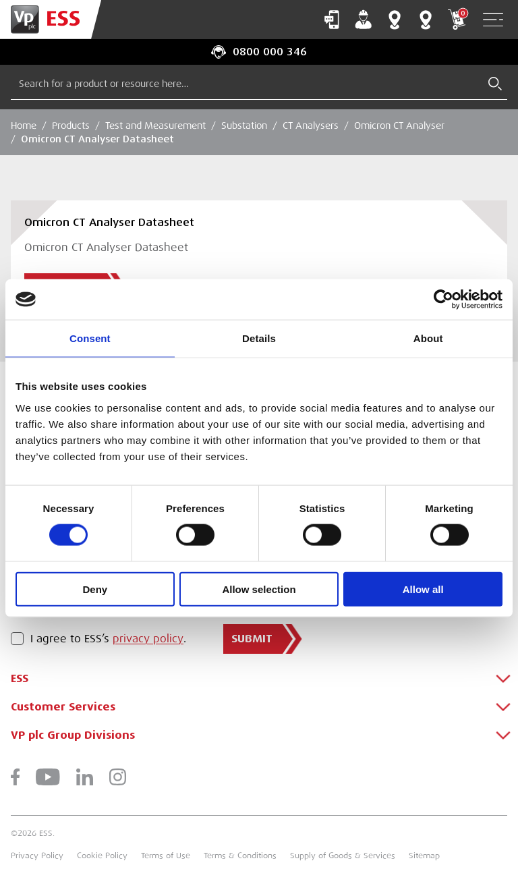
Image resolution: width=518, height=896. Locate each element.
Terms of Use (165, 855)
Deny (94, 588)
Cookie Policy (102, 855)
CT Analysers (311, 125)
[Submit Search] (495, 83)
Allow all (423, 588)
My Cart (457, 19)
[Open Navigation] (493, 20)
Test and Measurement (155, 125)
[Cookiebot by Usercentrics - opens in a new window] (443, 299)
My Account (363, 19)
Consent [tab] (90, 338)
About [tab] (428, 338)
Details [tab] (259, 338)
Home (23, 125)
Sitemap (424, 855)
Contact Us (332, 19)
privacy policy (148, 639)
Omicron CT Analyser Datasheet (97, 139)
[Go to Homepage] (50, 19)
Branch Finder (394, 19)
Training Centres (425, 19)
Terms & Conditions (240, 855)
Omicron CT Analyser (399, 125)
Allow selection (258, 588)
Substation (244, 125)
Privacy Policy (37, 855)
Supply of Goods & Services (342, 855)
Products (71, 125)
